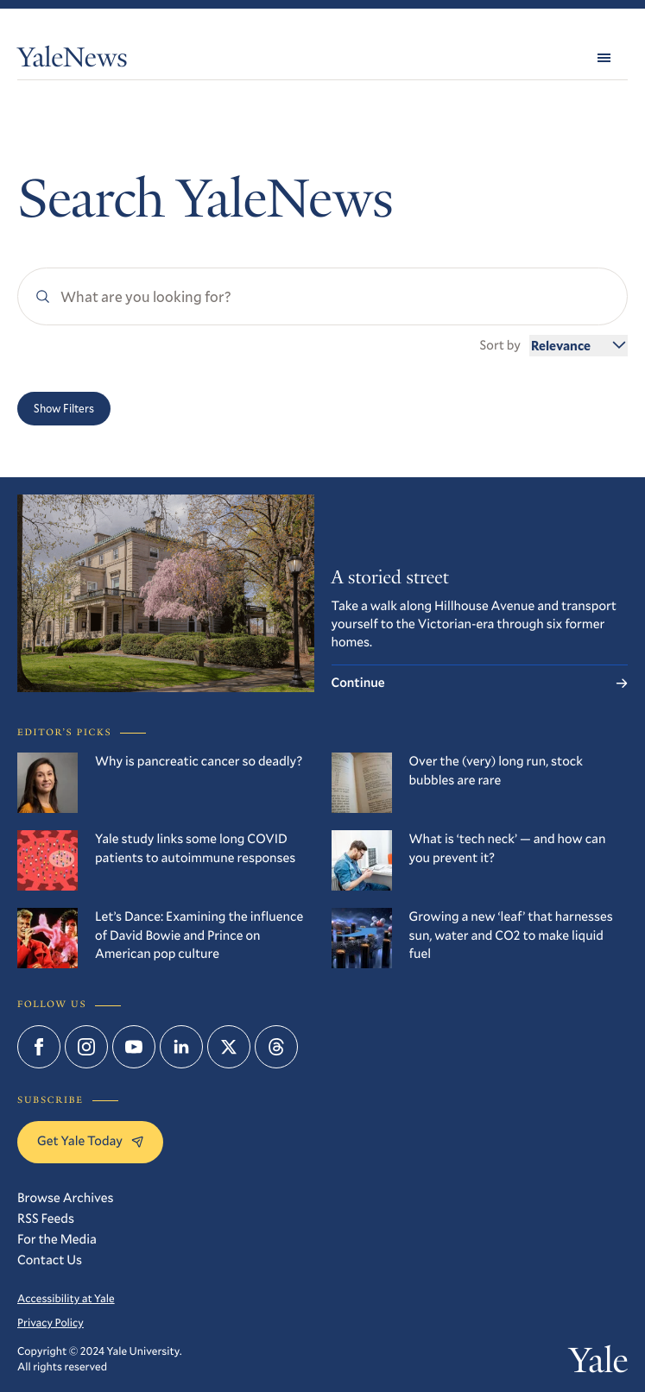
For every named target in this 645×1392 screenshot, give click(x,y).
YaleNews (72, 60)
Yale (598, 1364)
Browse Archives (65, 1197)
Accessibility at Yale (66, 1298)
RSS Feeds (45, 1218)
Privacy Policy (50, 1322)
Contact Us (49, 1260)
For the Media (57, 1239)
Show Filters (64, 407)
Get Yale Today (90, 1141)
